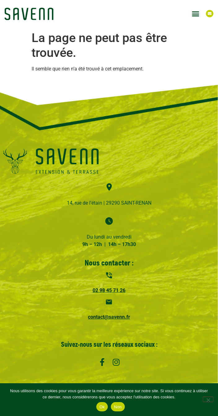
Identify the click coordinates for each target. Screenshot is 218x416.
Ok (102, 407)
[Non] (208, 399)
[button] (195, 13)
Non (118, 407)
